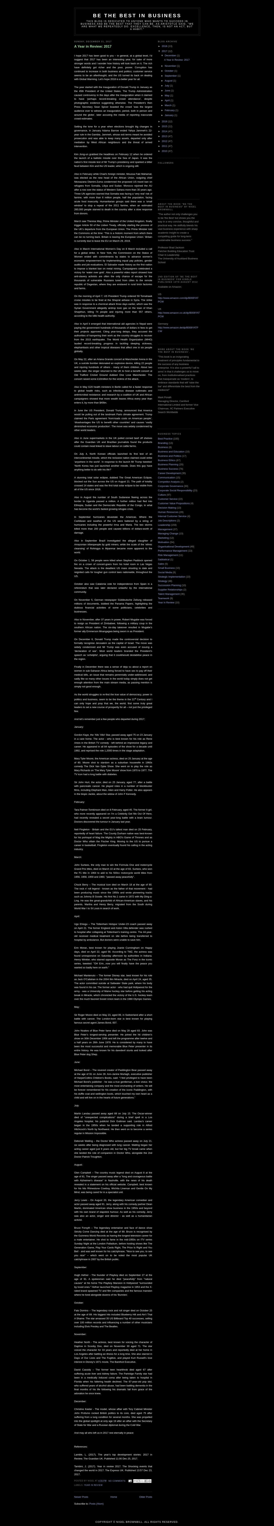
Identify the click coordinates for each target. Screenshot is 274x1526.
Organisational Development (173, 546)
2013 (165, 136)
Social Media (165, 572)
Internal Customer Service (172, 516)
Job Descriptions (167, 520)
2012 (165, 141)
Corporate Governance (170, 486)
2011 (165, 146)
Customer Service (168, 499)
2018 (165, 46)
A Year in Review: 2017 (93, 46)
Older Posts (145, 1496)
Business (163, 447)
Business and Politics (169, 456)
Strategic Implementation (171, 576)
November (171, 65)
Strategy (162, 581)
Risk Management (168, 555)
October (169, 70)
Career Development (169, 473)
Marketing (163, 537)
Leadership (164, 525)
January (169, 115)
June (168, 90)
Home (114, 1496)
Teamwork (163, 598)
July (167, 85)
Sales (161, 563)
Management (165, 529)
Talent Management (169, 594)
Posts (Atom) (96, 1503)
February (170, 110)
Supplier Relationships (170, 589)
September (171, 75)
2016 (165, 121)
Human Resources (168, 512)
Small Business (166, 568)
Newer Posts (81, 1496)
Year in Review (93, 1485)
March (168, 105)
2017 (165, 51)
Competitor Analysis (169, 481)
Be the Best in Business (137, 15)
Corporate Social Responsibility (175, 490)
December (171, 55)
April (167, 100)
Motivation (163, 542)
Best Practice (165, 438)
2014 (165, 131)
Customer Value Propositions (174, 503)
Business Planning (168, 464)
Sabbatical (164, 559)
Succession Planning (169, 585)
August (169, 80)
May (167, 95)
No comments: (117, 1481)
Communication (166, 477)
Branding (163, 443)
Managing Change (168, 533)
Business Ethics (166, 460)
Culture (162, 494)
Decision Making (167, 507)
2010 (165, 151)
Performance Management (172, 550)
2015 (165, 126)
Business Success (168, 468)
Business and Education (171, 451)
